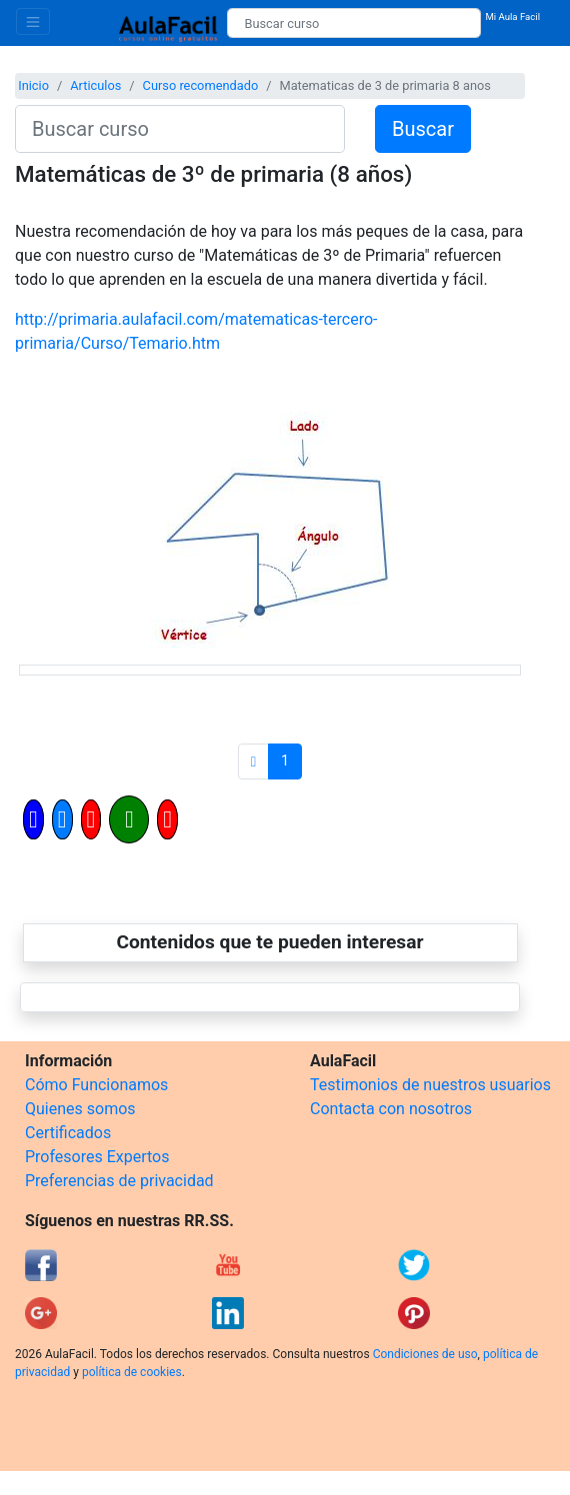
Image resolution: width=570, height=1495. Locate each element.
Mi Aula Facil (512, 16)
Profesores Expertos (97, 1156)
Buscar (423, 129)
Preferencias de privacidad (119, 1180)
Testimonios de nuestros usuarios (430, 1084)
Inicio (33, 85)
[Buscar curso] (354, 23)
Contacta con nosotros (391, 1108)
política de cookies (132, 1372)
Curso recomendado (201, 85)
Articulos (95, 85)
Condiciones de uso (425, 1354)
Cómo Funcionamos (96, 1084)
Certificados (68, 1132)
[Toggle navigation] (33, 21)
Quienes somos (80, 1108)
